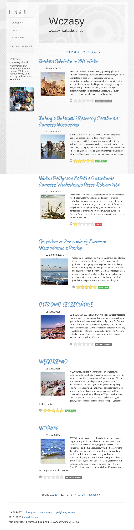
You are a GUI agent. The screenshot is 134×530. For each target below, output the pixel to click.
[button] (11, 99)
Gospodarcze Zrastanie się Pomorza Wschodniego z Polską (72, 245)
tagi (14, 30)
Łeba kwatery (23, 68)
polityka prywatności (21, 46)
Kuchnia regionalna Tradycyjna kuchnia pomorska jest (22, 93)
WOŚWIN (48, 429)
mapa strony (17, 37)
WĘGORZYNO (53, 362)
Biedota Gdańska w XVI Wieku (68, 62)
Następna (94, 52)
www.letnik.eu (31, 517)
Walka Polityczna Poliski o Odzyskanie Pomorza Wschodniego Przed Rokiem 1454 (79, 182)
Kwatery (16, 62)
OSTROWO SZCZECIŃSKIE (66, 305)
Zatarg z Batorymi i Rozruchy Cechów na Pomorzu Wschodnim (78, 122)
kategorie (17, 22)
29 (84, 52)
